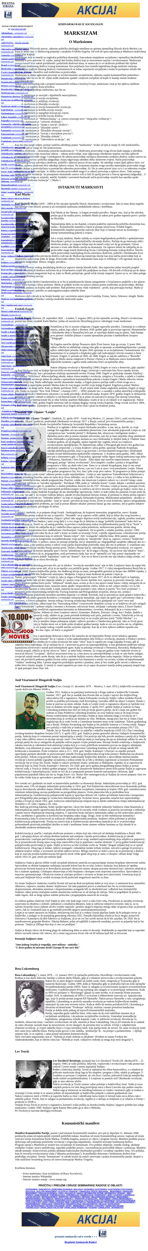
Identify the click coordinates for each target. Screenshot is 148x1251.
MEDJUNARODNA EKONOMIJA (103, 1197)
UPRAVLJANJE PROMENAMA (75, 1208)
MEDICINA (86, 1197)
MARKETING (64, 1197)
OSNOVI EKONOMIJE (34, 1200)
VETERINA (93, 1208)
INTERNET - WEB (123, 1193)
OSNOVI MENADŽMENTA (122, 1199)
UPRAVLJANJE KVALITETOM (51, 1208)
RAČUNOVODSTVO (90, 1204)
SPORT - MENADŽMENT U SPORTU (80, 1206)
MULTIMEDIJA (47, 1199)
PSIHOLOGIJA (46, 1204)
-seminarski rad (12, 55)
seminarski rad (15, 106)
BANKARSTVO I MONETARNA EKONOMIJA (56, 1189)
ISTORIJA (29, 1195)
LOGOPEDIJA (128, 1195)
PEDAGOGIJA (77, 1200)
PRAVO (45, 1202)
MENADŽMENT (122, 1197)
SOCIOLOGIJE (18, 29)
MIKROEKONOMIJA (33, 1199)
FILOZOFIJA (63, 1191)
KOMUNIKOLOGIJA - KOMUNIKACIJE (64, 1195)
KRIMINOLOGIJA (86, 1195)
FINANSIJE (73, 1191)
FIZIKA (60, 1193)
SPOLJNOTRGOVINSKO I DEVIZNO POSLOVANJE (45, 1206)
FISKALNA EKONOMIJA (48, 1193)
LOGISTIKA (117, 1195)
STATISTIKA (99, 1206)
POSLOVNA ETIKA (33, 1202)
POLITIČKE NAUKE (92, 1200)
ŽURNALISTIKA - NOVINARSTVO (110, 1208)
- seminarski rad (14, 33)
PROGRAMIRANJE (33, 1204)
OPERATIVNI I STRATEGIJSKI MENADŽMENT (93, 1199)
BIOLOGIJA (78, 1189)
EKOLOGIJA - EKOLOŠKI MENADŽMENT (41, 1191)
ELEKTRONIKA (101, 1189)
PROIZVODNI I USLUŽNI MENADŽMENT (119, 1202)
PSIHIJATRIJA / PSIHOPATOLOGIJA (67, 1204)
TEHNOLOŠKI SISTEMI (114, 1206)
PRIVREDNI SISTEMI (95, 1202)
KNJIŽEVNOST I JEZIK (103, 1195)
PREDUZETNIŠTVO (78, 1202)
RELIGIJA (102, 1204)
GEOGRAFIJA (70, 1193)
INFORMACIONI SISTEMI (93, 1193)
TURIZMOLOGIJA (32, 1208)
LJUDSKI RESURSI (33, 1197)
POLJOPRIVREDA (108, 1200)
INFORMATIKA (110, 1193)
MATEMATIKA (75, 1197)
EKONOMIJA (89, 1189)
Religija (4, 457)
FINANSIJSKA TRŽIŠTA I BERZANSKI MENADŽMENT (100, 1191)
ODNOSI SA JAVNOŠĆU (63, 1199)
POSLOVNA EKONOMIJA (125, 1200)
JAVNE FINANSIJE (41, 1195)
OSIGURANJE (48, 1200)
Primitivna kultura (9, 431)
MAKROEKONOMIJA (50, 1197)
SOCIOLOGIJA (17, 603)
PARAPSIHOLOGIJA (63, 1200)
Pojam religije (7, 394)
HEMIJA (80, 1193)
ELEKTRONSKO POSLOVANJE (120, 1189)
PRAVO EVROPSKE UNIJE (59, 1202)
